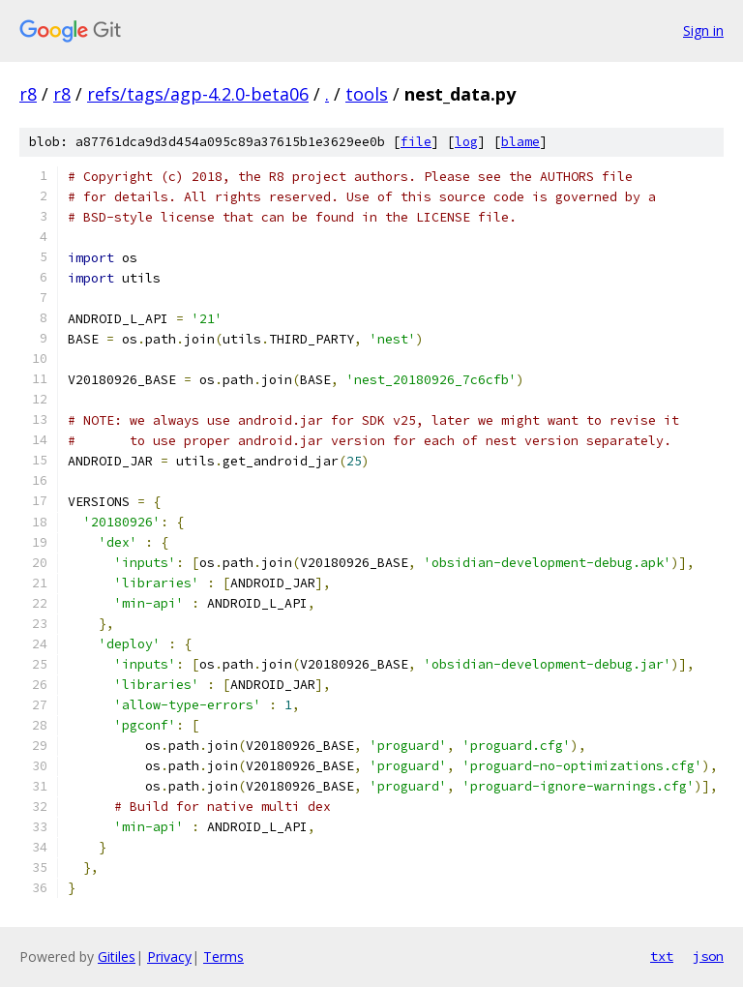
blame (520, 142)
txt (661, 956)
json (708, 956)
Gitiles (116, 956)
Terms (223, 956)
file (416, 142)
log (466, 142)
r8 (28, 93)
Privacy (169, 956)
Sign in (703, 30)
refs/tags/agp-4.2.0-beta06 (198, 93)
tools (366, 93)
